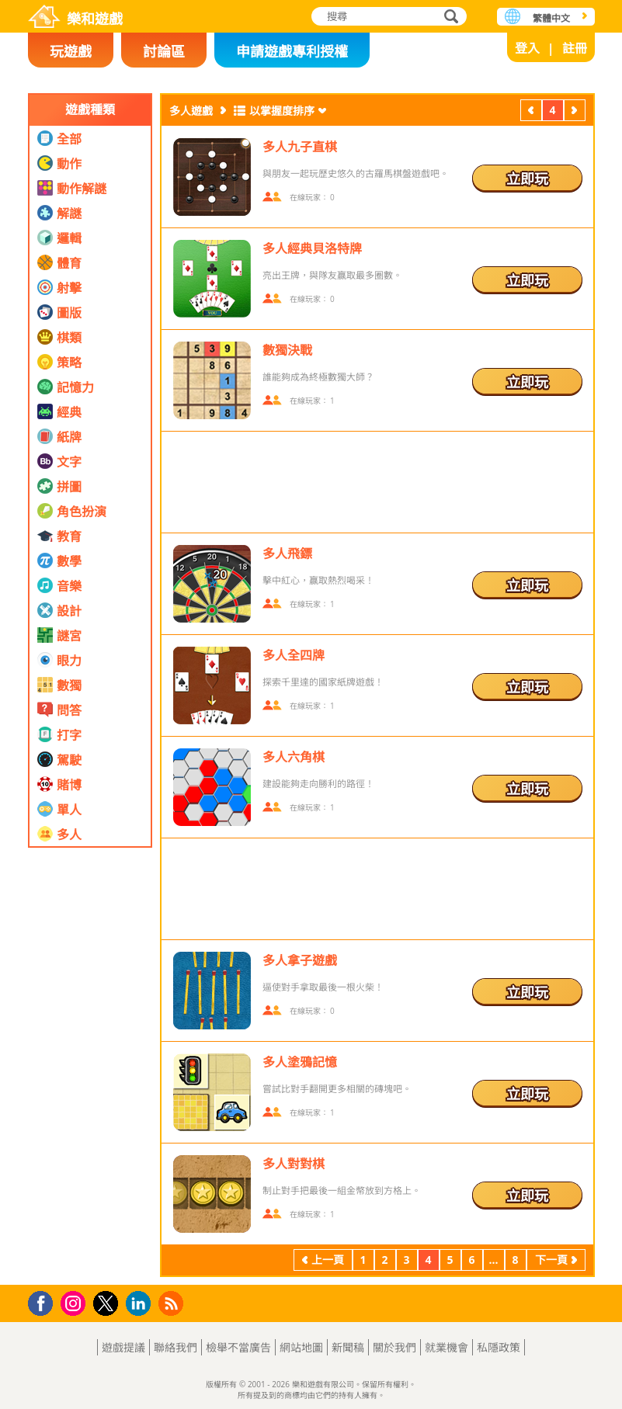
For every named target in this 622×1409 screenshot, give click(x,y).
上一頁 (531, 111)
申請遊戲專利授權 (292, 51)
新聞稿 (348, 1347)
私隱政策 (498, 1347)
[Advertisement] (90, 1044)
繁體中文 (551, 18)
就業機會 (446, 1347)
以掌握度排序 (281, 110)
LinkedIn (141, 1303)
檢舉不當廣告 (238, 1347)
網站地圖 (301, 1347)
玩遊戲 (71, 51)
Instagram (75, 1302)
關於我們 (394, 1347)
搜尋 (448, 17)
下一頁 (574, 111)
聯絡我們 (175, 1347)
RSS (173, 1303)
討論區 (164, 51)
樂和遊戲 (95, 18)
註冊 (574, 48)
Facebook (44, 1301)
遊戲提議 (123, 1347)
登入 (527, 48)
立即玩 (527, 178)
